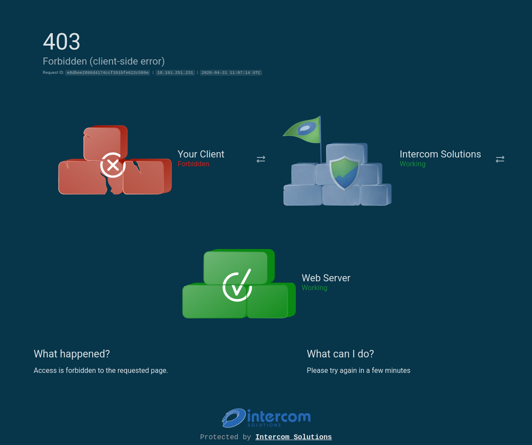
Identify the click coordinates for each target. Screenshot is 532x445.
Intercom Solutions (294, 436)
